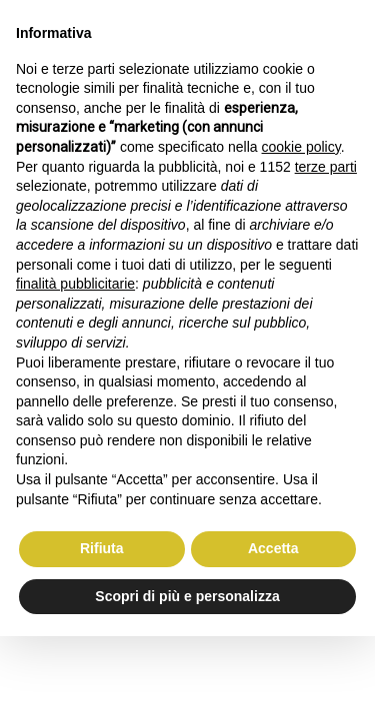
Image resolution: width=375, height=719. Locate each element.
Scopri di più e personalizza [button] (187, 596)
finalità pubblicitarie (75, 284)
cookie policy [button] (301, 147)
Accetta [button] (273, 548)
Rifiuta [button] (102, 548)
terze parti (326, 167)
